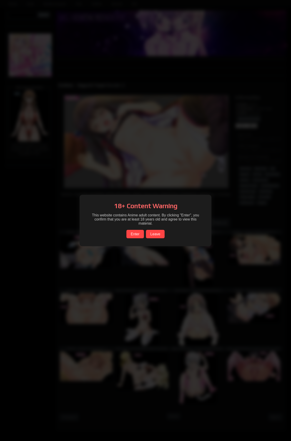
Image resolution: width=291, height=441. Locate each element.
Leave (155, 234)
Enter (135, 234)
